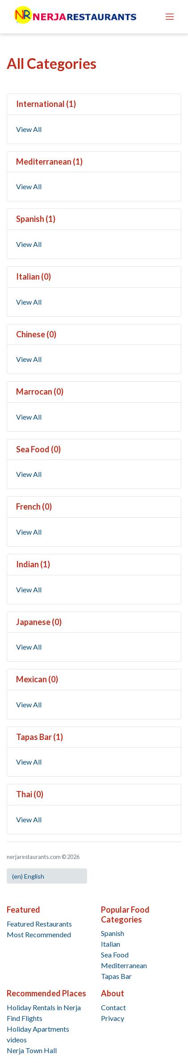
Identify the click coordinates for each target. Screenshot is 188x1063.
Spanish (112, 933)
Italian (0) (33, 276)
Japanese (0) (39, 622)
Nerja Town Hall (32, 1050)
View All (29, 129)
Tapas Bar (116, 976)
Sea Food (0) (38, 449)
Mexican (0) (37, 679)
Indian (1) (33, 564)
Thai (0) (29, 794)
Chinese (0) (36, 334)
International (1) (46, 104)
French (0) (34, 506)
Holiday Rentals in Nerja (44, 1007)
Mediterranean (124, 965)
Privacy (112, 1018)
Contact (113, 1007)
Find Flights (24, 1018)
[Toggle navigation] (170, 16)
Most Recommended (39, 934)
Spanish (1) (35, 219)
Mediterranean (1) (49, 161)
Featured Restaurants (39, 923)
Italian (110, 944)
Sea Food (115, 954)
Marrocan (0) (39, 391)
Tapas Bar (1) (39, 737)
